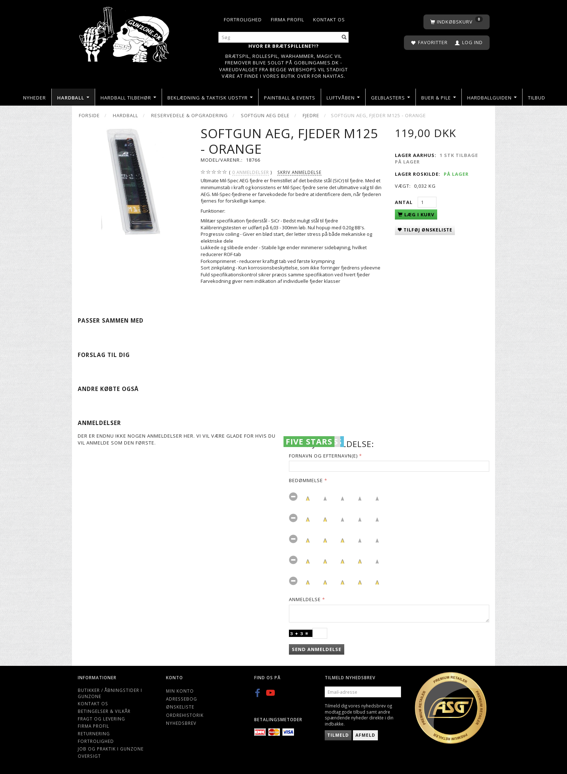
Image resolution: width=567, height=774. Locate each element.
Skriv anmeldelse (299, 172)
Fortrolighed (243, 19)
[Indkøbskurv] (456, 22)
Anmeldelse (305, 599)
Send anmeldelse (316, 649)
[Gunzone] (124, 32)
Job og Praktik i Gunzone (111, 749)
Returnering (94, 733)
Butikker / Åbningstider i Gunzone (110, 693)
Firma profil (287, 19)
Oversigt (89, 756)
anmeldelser (250, 172)
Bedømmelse (306, 480)
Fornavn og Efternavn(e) (323, 455)
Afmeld (365, 735)
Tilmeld (338, 735)
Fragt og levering (101, 719)
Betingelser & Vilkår (104, 711)
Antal (404, 202)
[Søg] (344, 37)
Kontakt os (329, 19)
